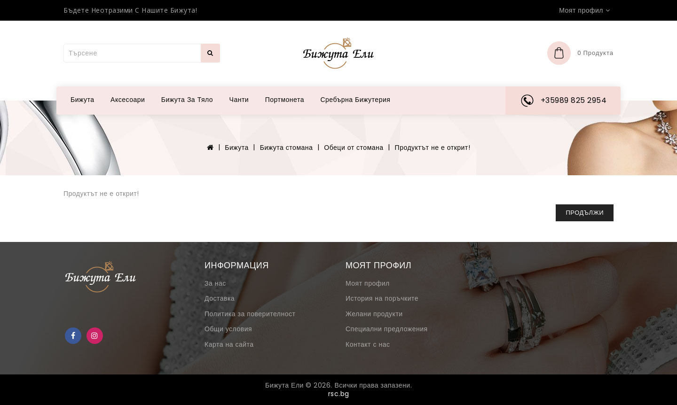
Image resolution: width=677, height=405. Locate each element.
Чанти (239, 99)
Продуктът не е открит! (433, 147)
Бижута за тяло (187, 99)
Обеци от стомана (353, 147)
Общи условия (228, 329)
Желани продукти (374, 314)
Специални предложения (387, 329)
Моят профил (368, 283)
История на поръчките (382, 298)
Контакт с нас (368, 344)
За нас (215, 283)
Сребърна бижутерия (355, 99)
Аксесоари (127, 99)
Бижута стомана (286, 147)
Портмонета (284, 99)
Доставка (220, 298)
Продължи (585, 212)
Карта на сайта (229, 344)
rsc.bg (338, 393)
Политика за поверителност (250, 314)
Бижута (82, 99)
